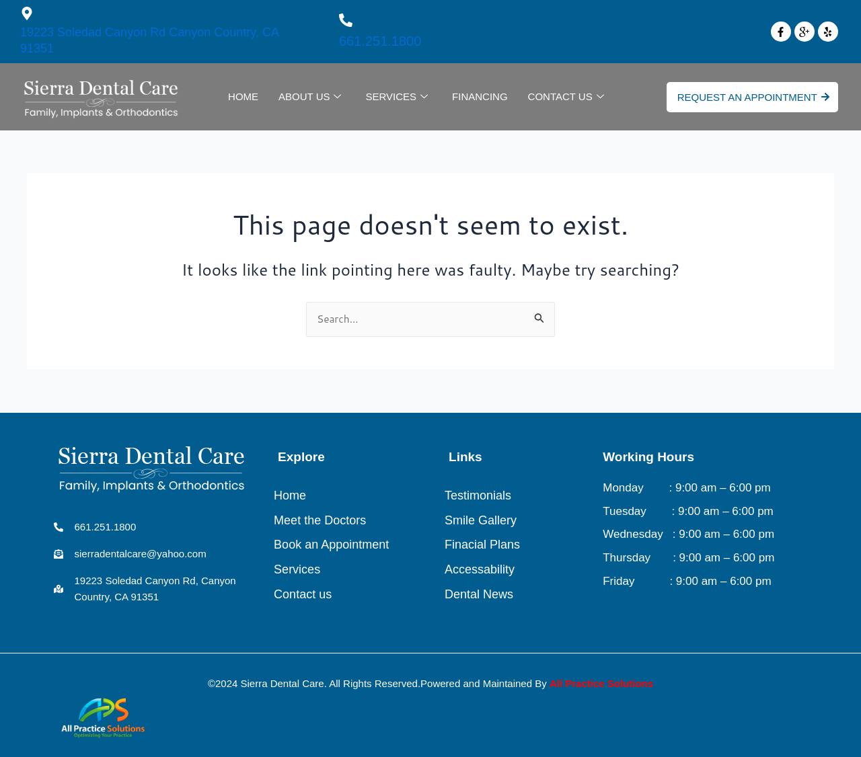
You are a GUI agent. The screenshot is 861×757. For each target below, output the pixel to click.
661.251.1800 (380, 41)
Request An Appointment (753, 97)
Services (396, 97)
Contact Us (566, 97)
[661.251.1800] (345, 20)
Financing (480, 96)
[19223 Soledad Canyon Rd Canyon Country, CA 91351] (27, 13)
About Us (309, 97)
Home (243, 96)
